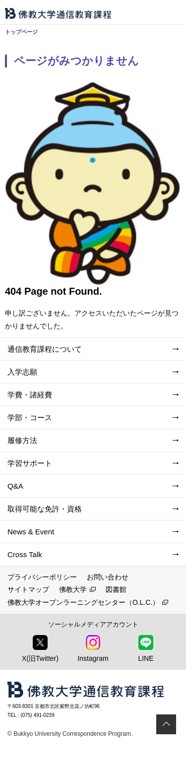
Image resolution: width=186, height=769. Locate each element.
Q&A (15, 486)
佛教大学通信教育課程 (58, 13)
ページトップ (166, 724)
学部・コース (29, 417)
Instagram (92, 648)
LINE (145, 648)
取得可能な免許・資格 (44, 509)
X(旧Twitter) (40, 648)
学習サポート (29, 463)
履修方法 (22, 440)
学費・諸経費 (29, 394)
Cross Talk (24, 554)
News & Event (30, 531)
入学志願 (22, 372)
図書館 (116, 589)
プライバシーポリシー (42, 577)
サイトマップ (28, 589)
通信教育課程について (44, 349)
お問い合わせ (107, 577)
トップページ (21, 32)
